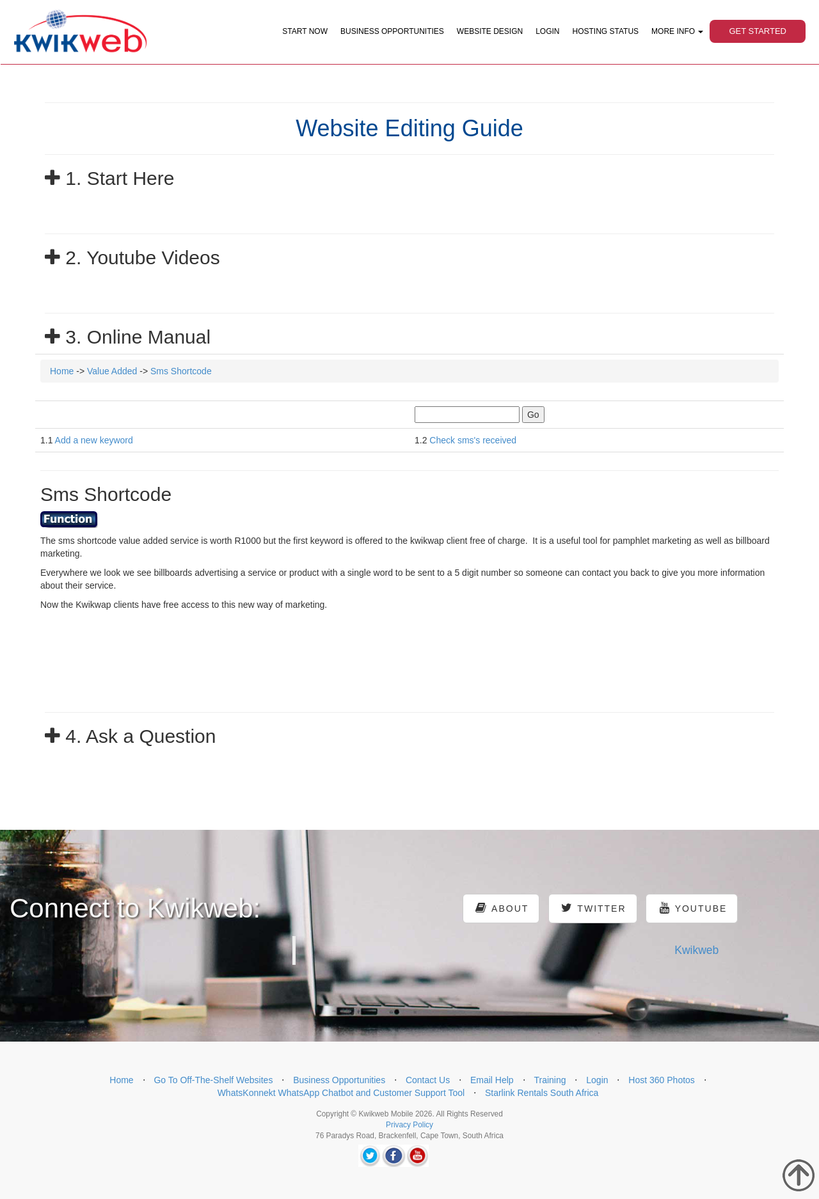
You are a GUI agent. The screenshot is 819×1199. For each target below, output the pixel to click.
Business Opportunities (392, 31)
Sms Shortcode (181, 371)
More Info (677, 31)
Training (550, 1080)
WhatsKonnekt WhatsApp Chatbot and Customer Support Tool (341, 1093)
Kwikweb (696, 950)
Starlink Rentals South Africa (541, 1093)
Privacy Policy (409, 1124)
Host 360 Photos (661, 1080)
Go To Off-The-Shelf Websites (213, 1080)
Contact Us (428, 1080)
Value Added (112, 371)
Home (62, 371)
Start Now (305, 31)
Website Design (490, 31)
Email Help (492, 1080)
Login (547, 31)
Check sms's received (472, 440)
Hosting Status (606, 31)
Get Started (757, 31)
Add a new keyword (94, 440)
